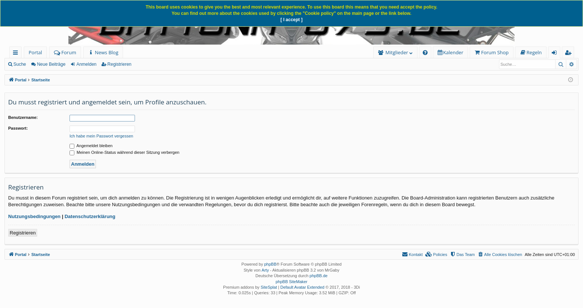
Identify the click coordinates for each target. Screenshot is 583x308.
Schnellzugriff (17, 53)
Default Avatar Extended (302, 287)
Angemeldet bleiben (91, 145)
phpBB (270, 264)
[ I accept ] (291, 19)
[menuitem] (103, 52)
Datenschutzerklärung (90, 216)
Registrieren (119, 64)
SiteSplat (269, 287)
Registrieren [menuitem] (570, 53)
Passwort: (18, 128)
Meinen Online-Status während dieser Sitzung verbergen (124, 152)
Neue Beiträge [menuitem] (51, 64)
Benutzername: (23, 117)
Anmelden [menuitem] (556, 53)
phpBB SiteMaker (291, 281)
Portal (35, 52)
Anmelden (86, 64)
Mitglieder (397, 52)
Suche (19, 64)
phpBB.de (319, 275)
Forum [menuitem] (65, 52)
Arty (265, 270)
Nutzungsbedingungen (34, 216)
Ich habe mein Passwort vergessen (101, 136)
